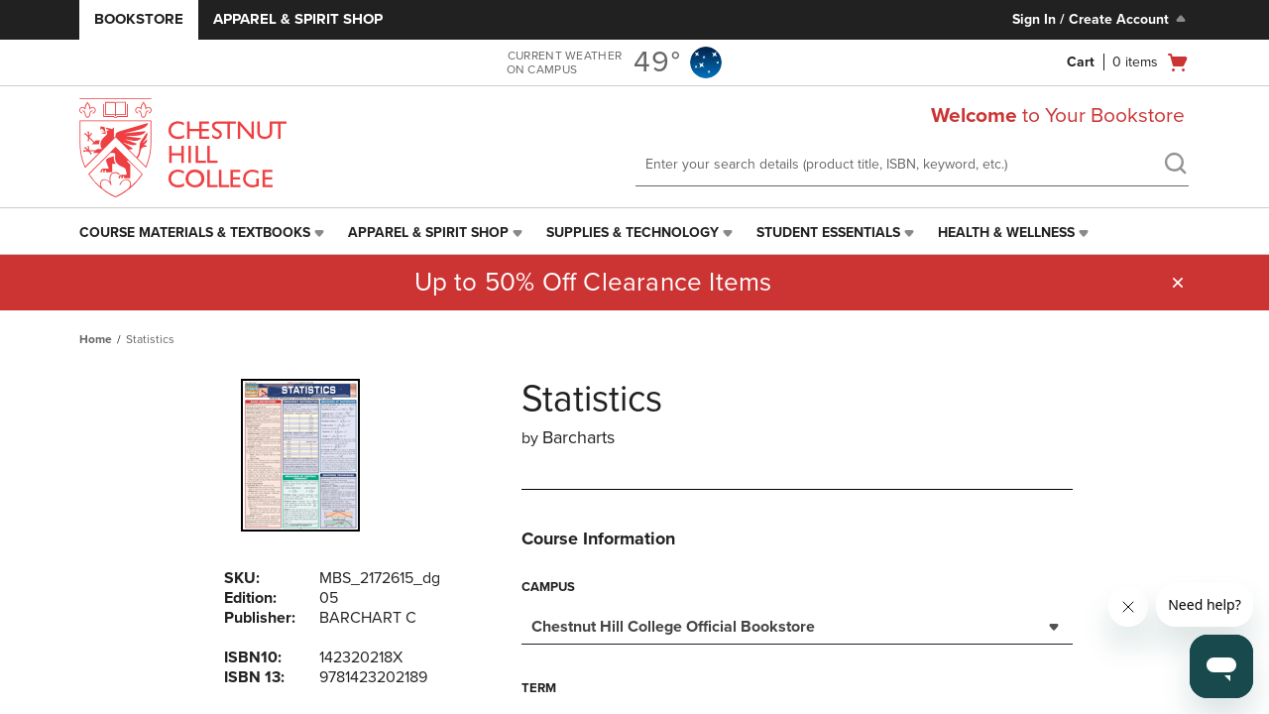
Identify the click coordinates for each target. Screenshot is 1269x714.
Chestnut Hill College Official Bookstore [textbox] (673, 627)
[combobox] (797, 625)
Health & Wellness (1006, 232)
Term (538, 688)
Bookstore (138, 19)
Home (95, 339)
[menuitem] (203, 233)
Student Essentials (828, 232)
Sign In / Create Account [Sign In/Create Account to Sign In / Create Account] (1101, 19)
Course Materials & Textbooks (194, 232)
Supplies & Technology (632, 232)
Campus (548, 587)
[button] (1178, 283)
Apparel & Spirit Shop (298, 19)
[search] (1175, 165)
